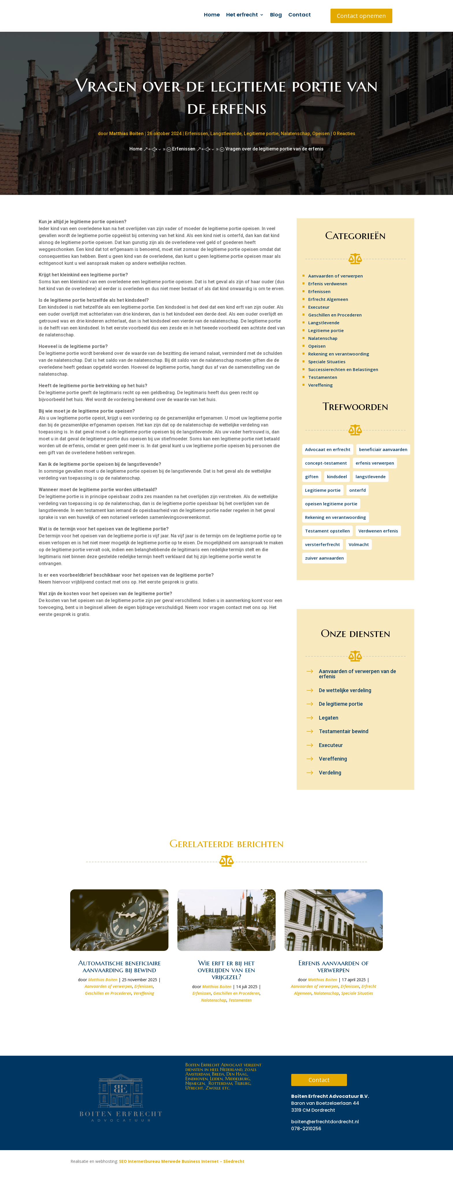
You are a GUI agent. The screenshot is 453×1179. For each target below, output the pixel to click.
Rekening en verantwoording (338, 351)
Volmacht (359, 542)
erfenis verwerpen (375, 460)
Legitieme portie (261, 131)
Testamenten (322, 375)
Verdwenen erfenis (378, 528)
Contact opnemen (361, 16)
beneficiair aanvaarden (383, 447)
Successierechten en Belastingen (343, 367)
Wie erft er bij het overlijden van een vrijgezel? (226, 967)
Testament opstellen (327, 528)
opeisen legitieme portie (331, 501)
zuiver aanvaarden (324, 555)
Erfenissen (196, 131)
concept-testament (326, 460)
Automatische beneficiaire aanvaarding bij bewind (119, 964)
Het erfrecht (242, 14)
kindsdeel (337, 474)
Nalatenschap (295, 131)
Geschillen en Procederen (335, 312)
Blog (276, 14)
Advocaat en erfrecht (327, 447)
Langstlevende (226, 131)
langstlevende (371, 474)
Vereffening (320, 382)
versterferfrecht (322, 542)
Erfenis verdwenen (327, 281)
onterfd (357, 488)
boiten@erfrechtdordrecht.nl (325, 1119)
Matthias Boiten (126, 131)
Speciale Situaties (327, 359)
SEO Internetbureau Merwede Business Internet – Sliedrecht (181, 1159)
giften (311, 474)
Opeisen (321, 131)
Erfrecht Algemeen (328, 297)
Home (212, 14)
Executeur (318, 305)
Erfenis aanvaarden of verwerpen (333, 964)
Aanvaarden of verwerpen (335, 273)
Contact (299, 14)
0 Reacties (344, 131)
